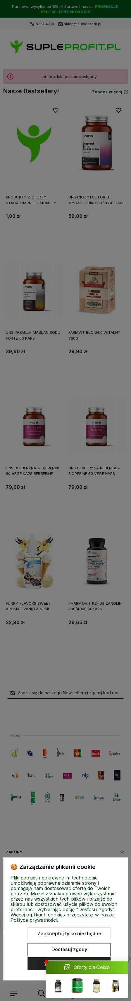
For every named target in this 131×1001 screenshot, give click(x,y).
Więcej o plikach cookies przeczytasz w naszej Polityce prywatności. (62, 917)
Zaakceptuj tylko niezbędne (69, 933)
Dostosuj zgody (69, 949)
